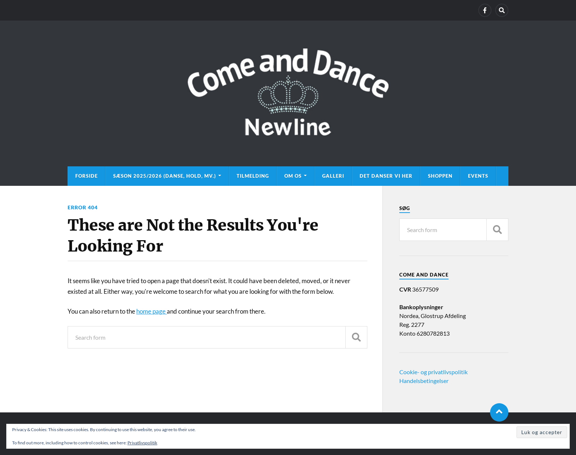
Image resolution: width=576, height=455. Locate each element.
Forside (86, 176)
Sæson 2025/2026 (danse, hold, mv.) (164, 176)
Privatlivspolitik (142, 442)
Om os (293, 176)
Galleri (333, 176)
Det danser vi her (386, 176)
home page (151, 311)
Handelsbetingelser (424, 380)
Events (478, 176)
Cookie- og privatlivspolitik (433, 371)
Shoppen (440, 176)
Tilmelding (253, 176)
